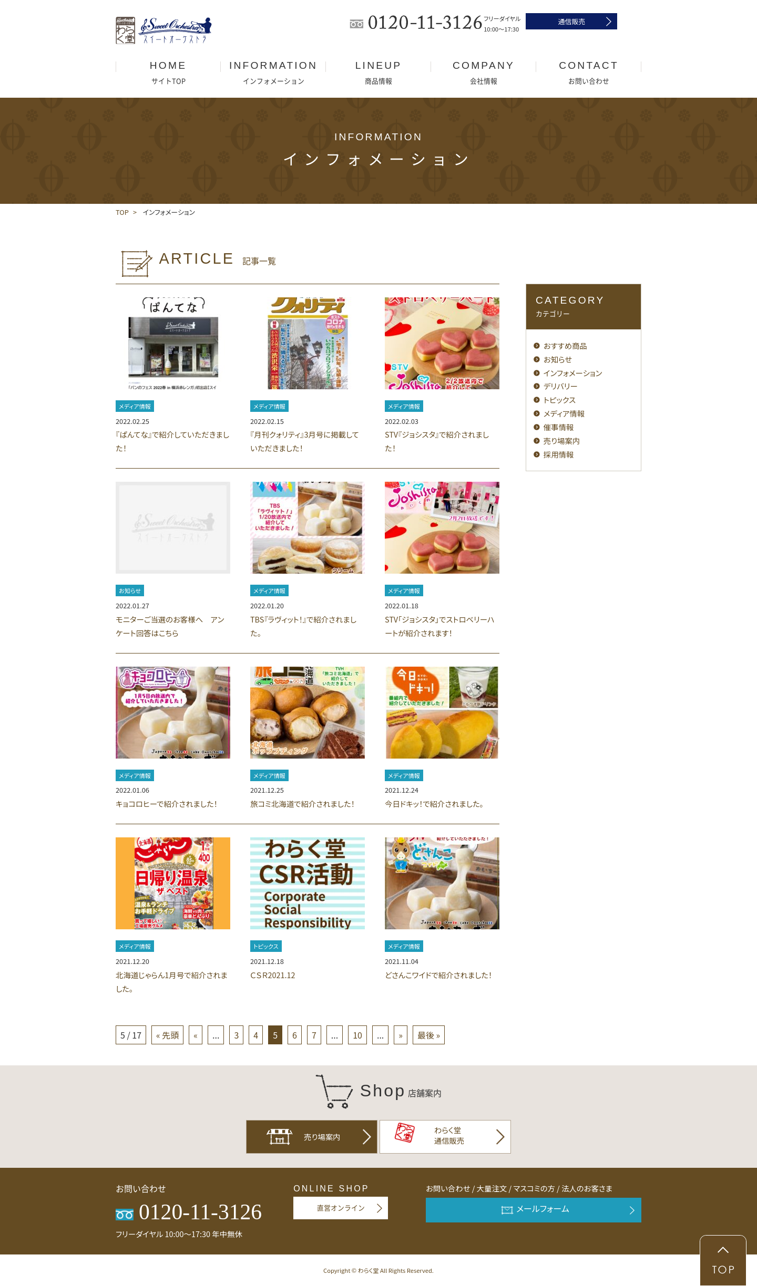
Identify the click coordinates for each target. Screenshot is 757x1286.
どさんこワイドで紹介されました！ (438, 974)
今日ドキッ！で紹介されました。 (434, 803)
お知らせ (130, 590)
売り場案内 (562, 440)
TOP (122, 212)
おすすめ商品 (565, 345)
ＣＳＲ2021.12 (272, 974)
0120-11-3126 (189, 1212)
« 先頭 (167, 1035)
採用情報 (559, 454)
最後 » (428, 1035)
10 (357, 1035)
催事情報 (559, 426)
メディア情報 (135, 406)
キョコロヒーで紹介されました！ (167, 803)
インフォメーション (573, 372)
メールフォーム (533, 1210)
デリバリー (561, 385)
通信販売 (571, 21)
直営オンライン (341, 1208)
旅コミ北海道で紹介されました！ (302, 803)
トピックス (266, 946)
